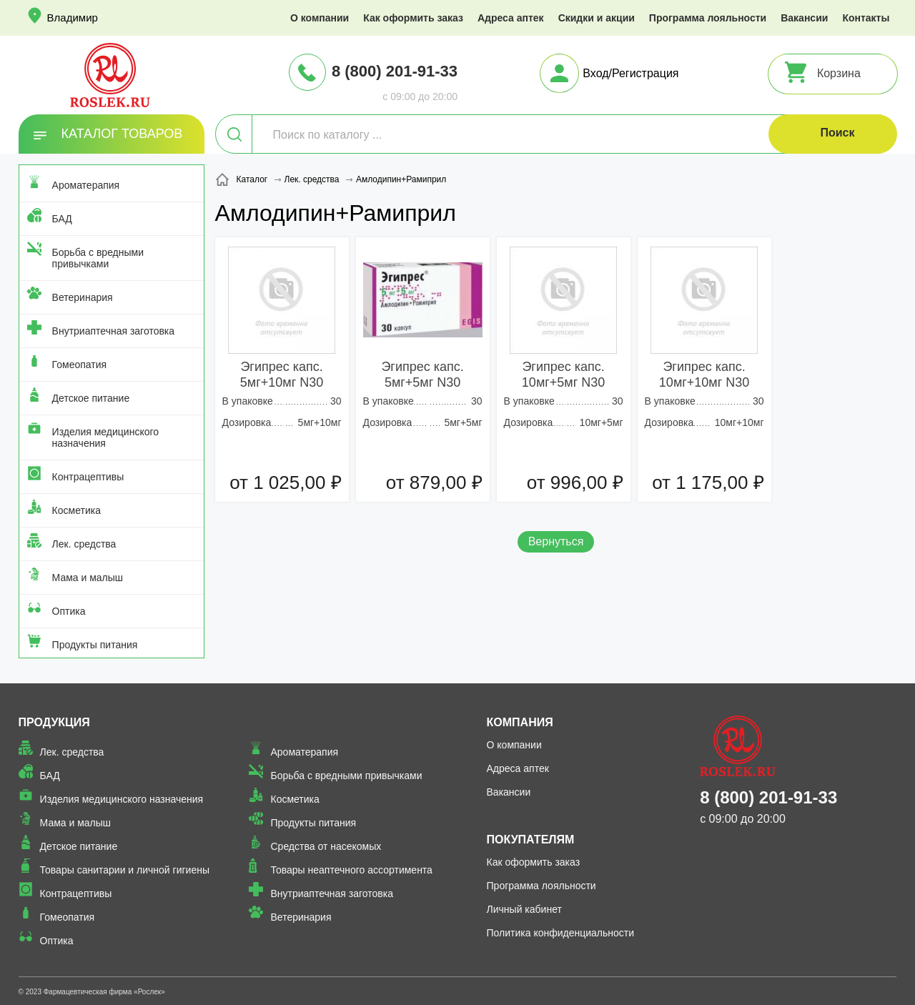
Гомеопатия (79, 364)
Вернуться (556, 541)
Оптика (69, 611)
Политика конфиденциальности (561, 933)
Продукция (54, 722)
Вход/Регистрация (630, 73)
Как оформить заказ (413, 18)
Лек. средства (84, 544)
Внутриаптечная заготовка (113, 331)
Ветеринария (82, 297)
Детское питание (91, 398)
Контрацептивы (88, 476)
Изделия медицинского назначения (105, 437)
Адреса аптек (511, 18)
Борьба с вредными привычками (98, 258)
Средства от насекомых (325, 846)
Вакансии (804, 18)
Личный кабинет (524, 909)
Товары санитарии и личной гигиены (124, 870)
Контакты (865, 18)
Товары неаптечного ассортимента (351, 870)
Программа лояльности (707, 18)
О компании (319, 18)
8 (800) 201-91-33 (395, 71)
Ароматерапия (86, 185)
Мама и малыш (88, 577)
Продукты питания (95, 644)
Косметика (76, 510)
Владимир (72, 17)
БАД (62, 218)
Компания (520, 722)
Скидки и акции (596, 18)
